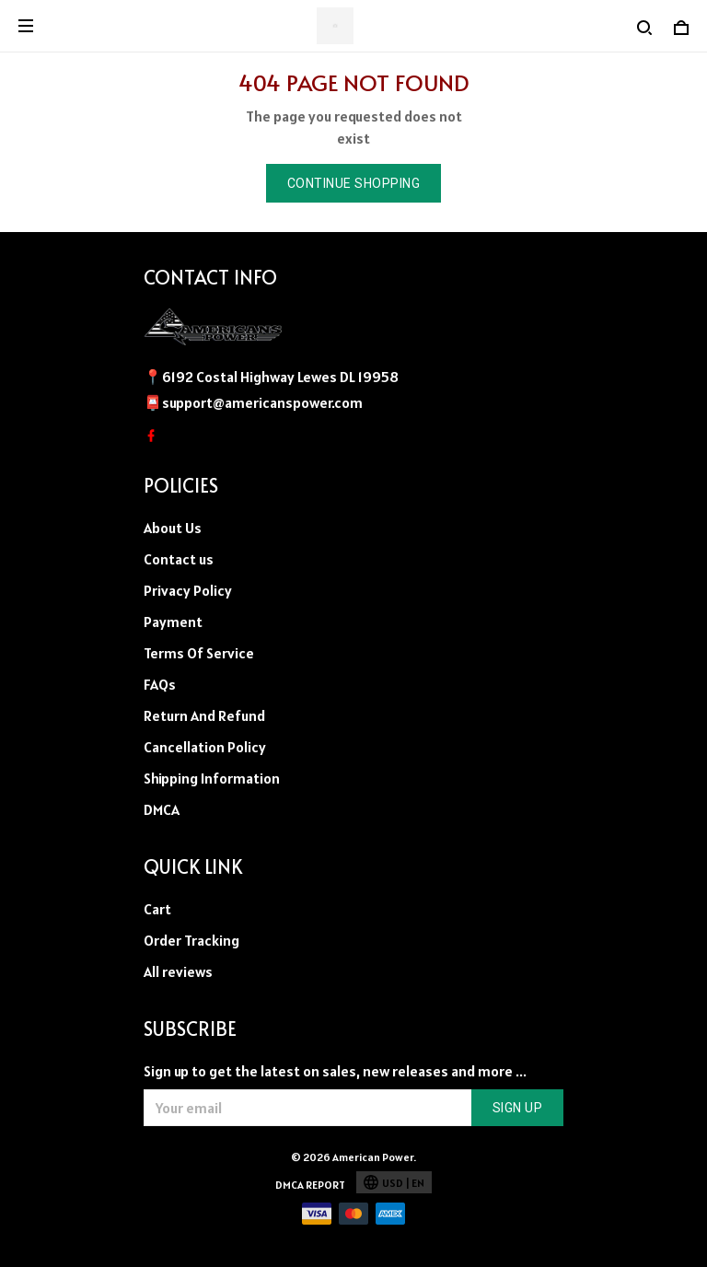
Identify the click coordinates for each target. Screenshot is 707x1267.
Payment (173, 621)
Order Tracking (191, 940)
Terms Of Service (199, 653)
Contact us (179, 559)
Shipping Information (212, 778)
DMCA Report (310, 1184)
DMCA (162, 809)
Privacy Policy (188, 590)
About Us (173, 527)
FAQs (160, 684)
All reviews (178, 971)
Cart (157, 909)
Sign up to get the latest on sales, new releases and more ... (335, 1071)
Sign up (518, 1107)
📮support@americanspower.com (253, 402)
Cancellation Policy (205, 747)
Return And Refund (204, 715)
